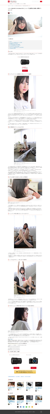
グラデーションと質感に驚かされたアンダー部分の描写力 (17, 47)
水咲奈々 (11, 12)
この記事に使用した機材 (12, 48)
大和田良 (11, 389)
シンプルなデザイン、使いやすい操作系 (14, 46)
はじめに (11, 41)
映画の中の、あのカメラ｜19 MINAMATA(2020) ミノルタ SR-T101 (29, 401)
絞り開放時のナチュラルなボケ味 (14, 43)
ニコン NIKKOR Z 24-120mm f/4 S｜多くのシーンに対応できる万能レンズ (11, 388)
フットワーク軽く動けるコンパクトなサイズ (15, 45)
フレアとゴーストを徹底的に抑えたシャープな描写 (16, 42)
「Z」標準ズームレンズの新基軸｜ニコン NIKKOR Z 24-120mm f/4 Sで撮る (29, 388)
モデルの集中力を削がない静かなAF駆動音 (15, 44)
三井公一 (29, 389)
